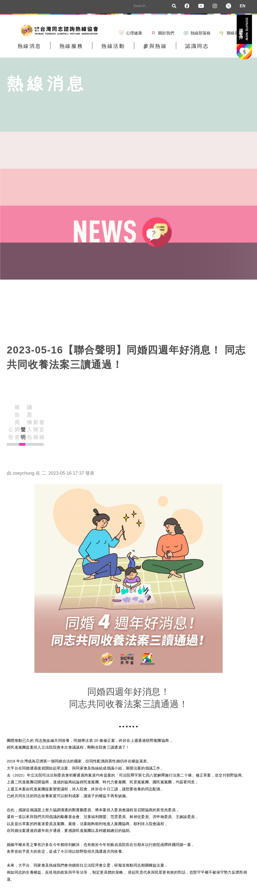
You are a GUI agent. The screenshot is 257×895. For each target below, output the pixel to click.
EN (242, 6)
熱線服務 (62, 49)
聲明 (84, 420)
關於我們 (166, 33)
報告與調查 (53, 415)
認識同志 (170, 49)
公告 (22, 420)
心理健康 (134, 33)
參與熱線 (134, 49)
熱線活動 (98, 49)
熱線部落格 (200, 33)
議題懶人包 (115, 415)
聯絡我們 (235, 33)
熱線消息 (26, 49)
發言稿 (176, 420)
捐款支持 (244, 29)
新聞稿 (146, 420)
